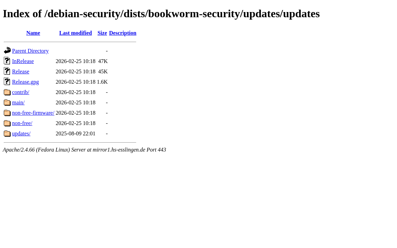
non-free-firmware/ (33, 113)
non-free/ (22, 123)
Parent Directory (30, 51)
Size (102, 33)
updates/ (21, 133)
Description (122, 33)
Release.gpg (25, 82)
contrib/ (20, 92)
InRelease (23, 61)
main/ (18, 102)
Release (20, 71)
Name (33, 33)
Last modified (75, 33)
